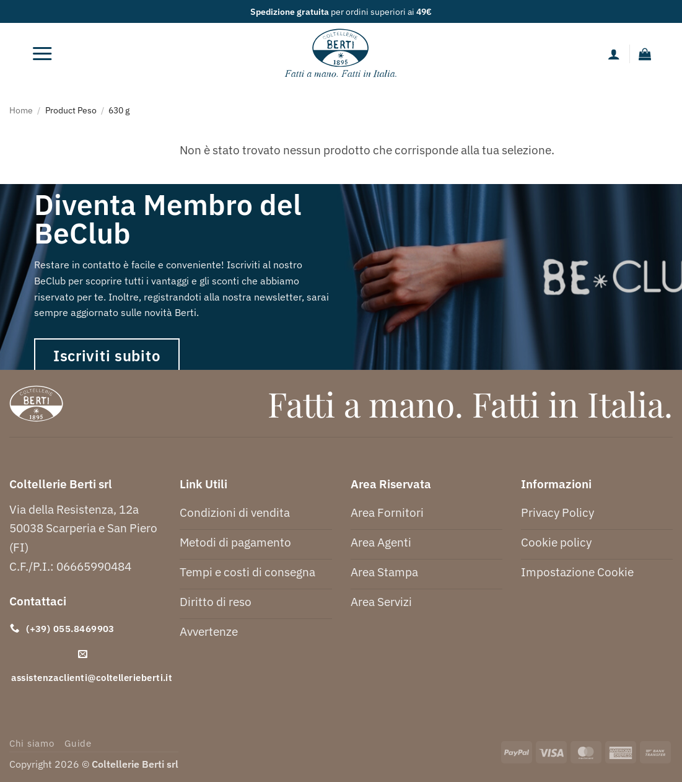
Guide (78, 743)
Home (21, 110)
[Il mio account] (614, 54)
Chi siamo (32, 743)
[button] (42, 54)
